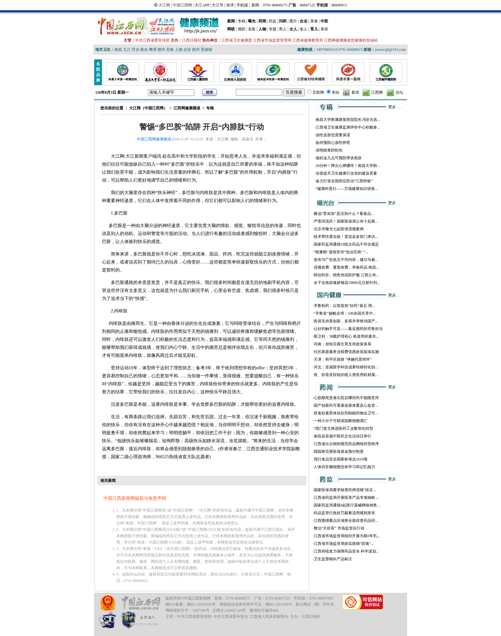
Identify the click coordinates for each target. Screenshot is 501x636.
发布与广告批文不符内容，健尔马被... (346, 259)
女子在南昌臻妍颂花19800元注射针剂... (347, 282)
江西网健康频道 (186, 108)
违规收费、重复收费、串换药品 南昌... (346, 267)
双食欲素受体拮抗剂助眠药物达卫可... (346, 413)
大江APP (202, 5)
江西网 (377, 92)
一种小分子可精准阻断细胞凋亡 (340, 421)
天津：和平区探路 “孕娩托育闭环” (343, 359)
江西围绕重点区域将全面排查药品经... (346, 520)
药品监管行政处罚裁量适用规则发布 (344, 513)
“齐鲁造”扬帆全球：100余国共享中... (345, 313)
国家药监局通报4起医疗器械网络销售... (347, 505)
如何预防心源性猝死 (333, 142)
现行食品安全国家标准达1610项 (340, 459)
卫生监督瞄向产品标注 (333, 559)
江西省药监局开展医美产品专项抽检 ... (346, 497)
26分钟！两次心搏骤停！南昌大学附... (348, 165)
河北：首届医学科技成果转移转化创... (346, 367)
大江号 (217, 5)
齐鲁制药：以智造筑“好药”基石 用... (344, 305)
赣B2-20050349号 (201, 604)
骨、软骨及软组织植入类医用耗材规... (346, 375)
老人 (303, 29)
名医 (252, 29)
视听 (241, 29)
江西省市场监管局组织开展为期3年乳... (347, 536)
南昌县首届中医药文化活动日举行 (342, 436)
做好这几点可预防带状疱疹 (339, 158)
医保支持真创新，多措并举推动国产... (346, 321)
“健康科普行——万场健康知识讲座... (347, 188)
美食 (314, 21)
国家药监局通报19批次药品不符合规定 (346, 244)
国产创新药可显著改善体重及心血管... (346, 405)
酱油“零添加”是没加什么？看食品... (344, 213)
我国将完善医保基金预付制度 (339, 451)
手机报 (242, 5)
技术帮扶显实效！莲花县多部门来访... (346, 236)
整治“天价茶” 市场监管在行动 (339, 528)
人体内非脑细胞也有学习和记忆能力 (344, 467)
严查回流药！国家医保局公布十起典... (346, 221)
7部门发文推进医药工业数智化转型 (343, 428)
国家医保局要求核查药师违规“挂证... (345, 490)
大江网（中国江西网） (148, 108)
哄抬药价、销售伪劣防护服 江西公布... (346, 275)
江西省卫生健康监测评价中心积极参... (348, 127)
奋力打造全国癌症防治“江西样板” (344, 181)
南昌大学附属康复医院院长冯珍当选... (348, 119)
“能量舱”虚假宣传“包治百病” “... (341, 252)
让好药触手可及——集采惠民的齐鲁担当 (348, 328)
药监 (272, 21)
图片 (293, 21)
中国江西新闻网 (197, 598)
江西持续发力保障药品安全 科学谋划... (346, 551)
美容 (324, 29)
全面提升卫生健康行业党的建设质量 (346, 173)
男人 (283, 29)
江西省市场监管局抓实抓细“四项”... (344, 543)
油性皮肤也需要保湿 (333, 135)
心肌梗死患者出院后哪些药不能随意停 (346, 398)
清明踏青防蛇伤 (329, 150)
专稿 (241, 21)
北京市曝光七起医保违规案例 (339, 229)
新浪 (355, 92)
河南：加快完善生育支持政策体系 (342, 344)
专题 (272, 29)
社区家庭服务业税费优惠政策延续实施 (346, 351)
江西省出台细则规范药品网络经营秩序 (346, 444)
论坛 (399, 92)
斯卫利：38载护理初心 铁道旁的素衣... (346, 336)
